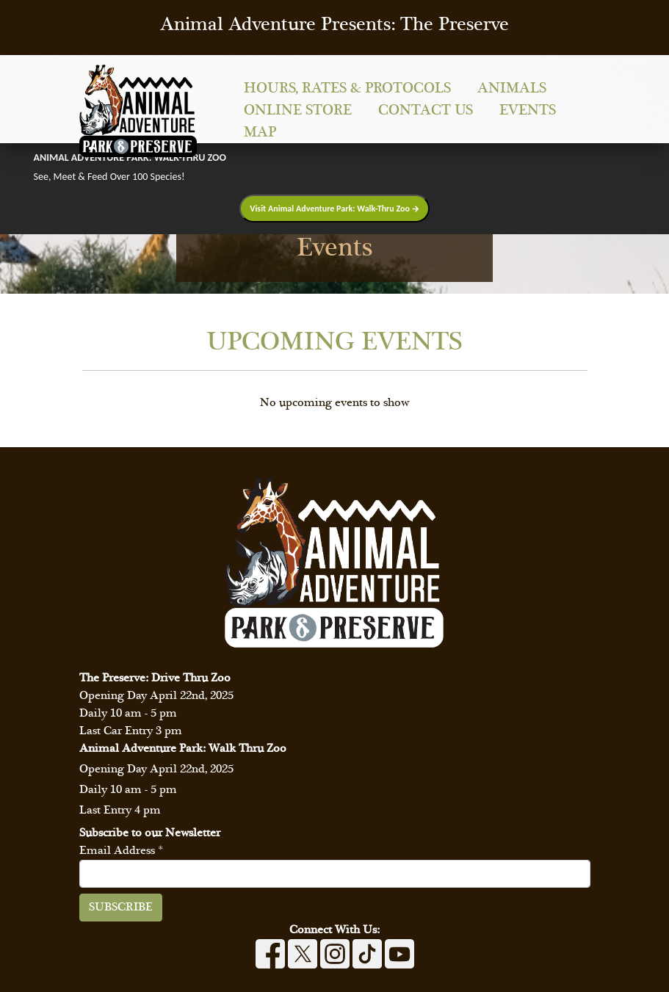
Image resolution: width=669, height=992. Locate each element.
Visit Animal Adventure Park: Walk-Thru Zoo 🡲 (334, 208)
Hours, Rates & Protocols (347, 88)
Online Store (298, 110)
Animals (511, 88)
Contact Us (425, 110)
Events (527, 110)
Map (260, 132)
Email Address (121, 850)
